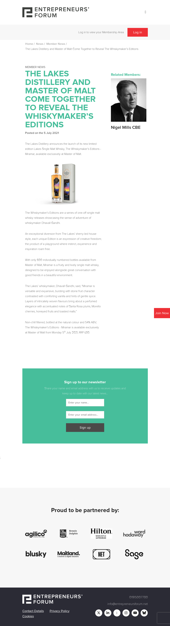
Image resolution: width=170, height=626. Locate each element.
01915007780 (138, 597)
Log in (137, 32)
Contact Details (33, 611)
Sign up (85, 428)
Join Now (162, 313)
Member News (55, 43)
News (39, 43)
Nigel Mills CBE (126, 127)
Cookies (28, 616)
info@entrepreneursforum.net (127, 604)
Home (29, 43)
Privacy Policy (59, 611)
